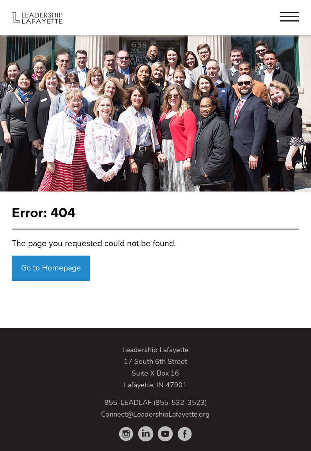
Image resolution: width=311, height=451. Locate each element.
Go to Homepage (51, 268)
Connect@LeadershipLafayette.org (155, 414)
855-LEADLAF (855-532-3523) (155, 402)
